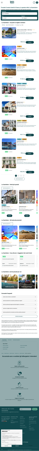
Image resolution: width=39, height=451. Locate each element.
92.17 (23, 134)
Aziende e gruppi (22, 425)
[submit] (34, 409)
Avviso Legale (31, 419)
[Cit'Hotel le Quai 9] (9, 107)
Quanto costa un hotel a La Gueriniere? (9, 296)
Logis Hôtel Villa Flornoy (22, 159)
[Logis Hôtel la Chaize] (9, 51)
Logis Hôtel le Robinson (22, 85)
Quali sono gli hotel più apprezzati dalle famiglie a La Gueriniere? (13, 304)
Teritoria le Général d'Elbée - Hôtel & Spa (26, 29)
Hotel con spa (22, 347)
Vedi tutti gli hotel (19, 178)
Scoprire (29, 42)
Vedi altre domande (19, 316)
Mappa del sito (31, 428)
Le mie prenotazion (14, 418)
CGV (29, 424)
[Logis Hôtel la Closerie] (9, 196)
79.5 (23, 153)
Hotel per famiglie (5, 347)
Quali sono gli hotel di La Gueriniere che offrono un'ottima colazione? (14, 312)
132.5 (23, 42)
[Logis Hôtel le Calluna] (9, 69)
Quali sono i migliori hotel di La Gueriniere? (10, 308)
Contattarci (22, 423)
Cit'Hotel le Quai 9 (21, 102)
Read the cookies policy (5, 442)
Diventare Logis (22, 418)
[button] (2, 449)
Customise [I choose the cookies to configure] (6, 445)
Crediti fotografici (32, 429)
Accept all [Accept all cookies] (17, 445)
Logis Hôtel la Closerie (7, 206)
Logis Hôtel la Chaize (22, 48)
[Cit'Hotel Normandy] (27, 196)
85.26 (23, 60)
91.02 (23, 79)
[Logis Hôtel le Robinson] (9, 88)
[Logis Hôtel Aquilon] (9, 144)
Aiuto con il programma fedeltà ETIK (14, 422)
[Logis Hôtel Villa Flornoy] (9, 162)
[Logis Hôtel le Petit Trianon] (9, 125)
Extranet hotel (22, 420)
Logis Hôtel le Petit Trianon (22, 122)
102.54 (23, 171)
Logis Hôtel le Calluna (22, 66)
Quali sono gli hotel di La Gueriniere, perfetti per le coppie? (12, 300)
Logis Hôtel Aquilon (22, 141)
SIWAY (30, 449)
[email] (25, 409)
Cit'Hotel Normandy (23, 206)
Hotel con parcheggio (23, 345)
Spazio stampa (22, 421)
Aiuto (30, 426)
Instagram (22, 433)
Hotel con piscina (5, 345)
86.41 (23, 116)
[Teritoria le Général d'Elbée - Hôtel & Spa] (9, 32)
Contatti (12, 420)
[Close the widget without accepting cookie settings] (6, 430)
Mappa (3, 25)
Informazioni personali (32, 421)
